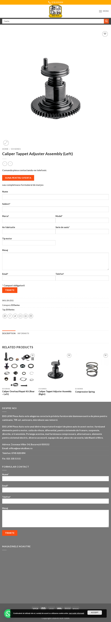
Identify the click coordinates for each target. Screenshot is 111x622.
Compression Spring (85, 391)
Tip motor (29, 242)
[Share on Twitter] (15, 316)
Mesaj (5, 250)
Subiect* (6, 204)
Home (5, 149)
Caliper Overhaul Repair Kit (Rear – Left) (18, 392)
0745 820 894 (18, 453)
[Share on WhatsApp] (4, 316)
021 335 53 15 (13, 458)
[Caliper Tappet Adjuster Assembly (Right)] (55, 369)
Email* (29, 278)
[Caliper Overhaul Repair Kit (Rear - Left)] (19, 369)
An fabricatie (29, 231)
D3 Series (16, 149)
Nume (5, 191)
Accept (94, 613)
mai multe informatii (76, 613)
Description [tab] (8, 333)
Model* (82, 220)
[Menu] (104, 11)
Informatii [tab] (23, 333)
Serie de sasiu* (82, 231)
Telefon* (82, 278)
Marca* (29, 220)
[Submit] (106, 21)
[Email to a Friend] (20, 316)
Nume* (55, 478)
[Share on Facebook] (10, 316)
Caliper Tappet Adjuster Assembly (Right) (55, 392)
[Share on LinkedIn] (30, 316)
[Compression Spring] (92, 369)
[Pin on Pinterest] (25, 316)
